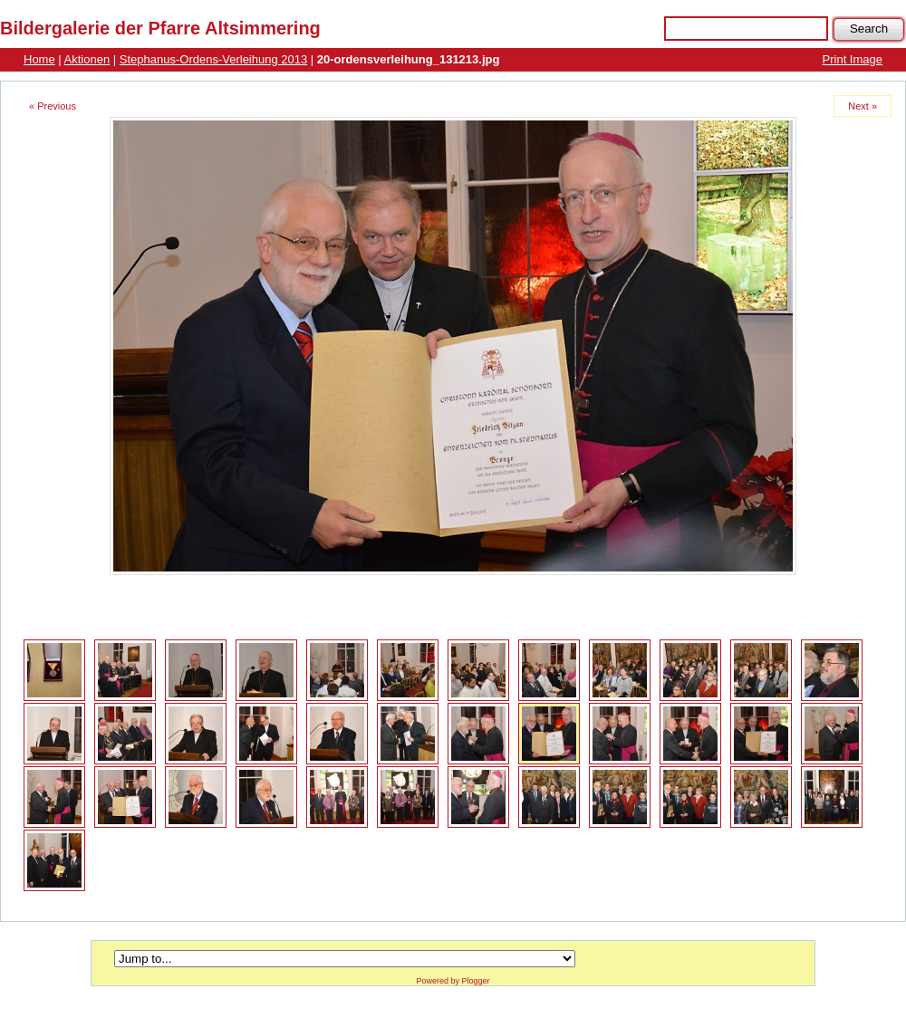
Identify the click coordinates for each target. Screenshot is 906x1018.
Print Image (852, 59)
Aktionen (87, 59)
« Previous (52, 106)
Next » (862, 106)
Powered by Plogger (452, 980)
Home (39, 59)
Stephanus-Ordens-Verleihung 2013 (213, 59)
